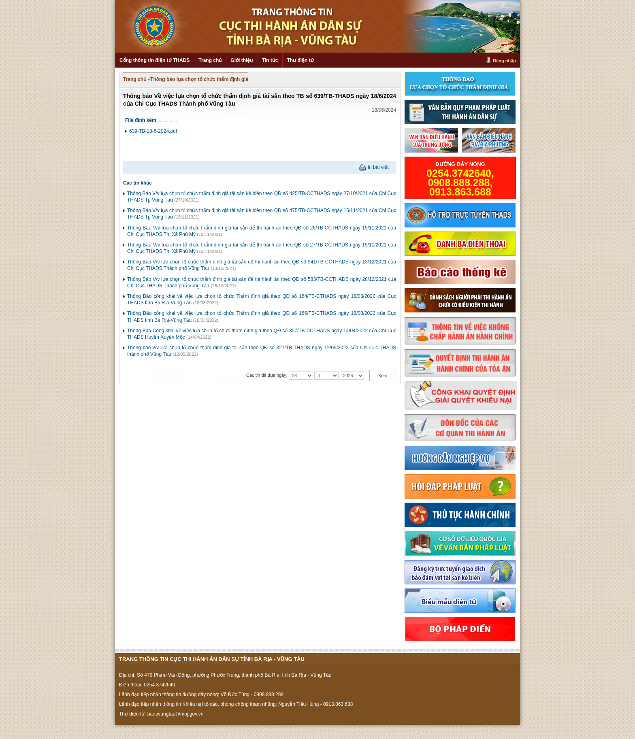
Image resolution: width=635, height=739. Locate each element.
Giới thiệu (241, 60)
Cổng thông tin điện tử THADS (154, 60)
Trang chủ (210, 60)
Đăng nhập (504, 60)
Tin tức (270, 60)
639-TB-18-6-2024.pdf (153, 131)
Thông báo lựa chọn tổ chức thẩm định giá (199, 79)
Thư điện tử (300, 60)
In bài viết (378, 167)
